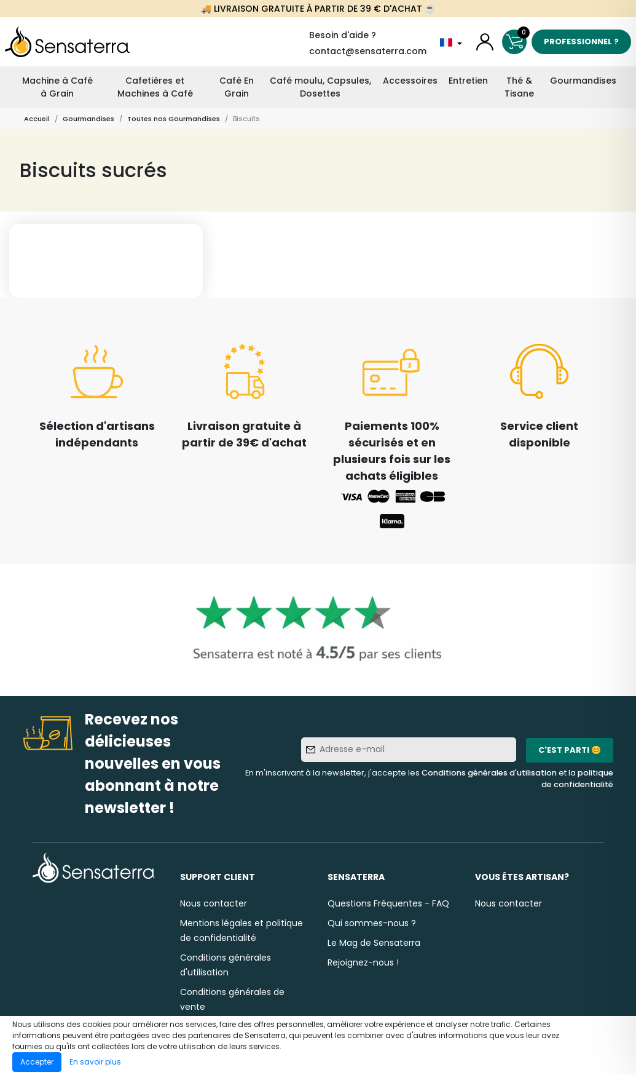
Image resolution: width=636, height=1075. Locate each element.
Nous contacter (213, 903)
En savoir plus (95, 1062)
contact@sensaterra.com (367, 51)
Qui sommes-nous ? (372, 923)
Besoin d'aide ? (342, 35)
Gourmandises (583, 80)
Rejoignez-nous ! (363, 962)
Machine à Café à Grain (57, 87)
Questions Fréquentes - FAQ (388, 903)
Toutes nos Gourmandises (173, 119)
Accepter (36, 1062)
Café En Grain (236, 87)
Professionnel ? (581, 41)
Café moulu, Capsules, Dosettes (320, 87)
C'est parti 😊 (569, 750)
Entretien (468, 80)
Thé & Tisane (519, 87)
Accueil (37, 119)
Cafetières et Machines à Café (155, 87)
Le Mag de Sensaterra (374, 943)
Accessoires (410, 80)
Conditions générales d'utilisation (489, 773)
